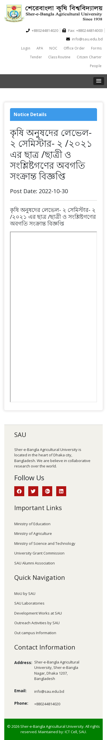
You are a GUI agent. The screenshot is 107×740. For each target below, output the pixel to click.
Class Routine (59, 57)
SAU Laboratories (29, 603)
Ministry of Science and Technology (44, 543)
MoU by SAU (24, 593)
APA (40, 48)
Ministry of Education (32, 523)
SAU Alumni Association (34, 563)
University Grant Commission (39, 553)
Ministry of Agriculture (33, 533)
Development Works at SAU (38, 613)
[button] (98, 81)
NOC (53, 48)
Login (25, 48)
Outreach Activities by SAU (37, 622)
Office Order (74, 48)
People (96, 65)
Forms (96, 48)
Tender (36, 57)
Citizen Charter (89, 57)
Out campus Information (35, 632)
